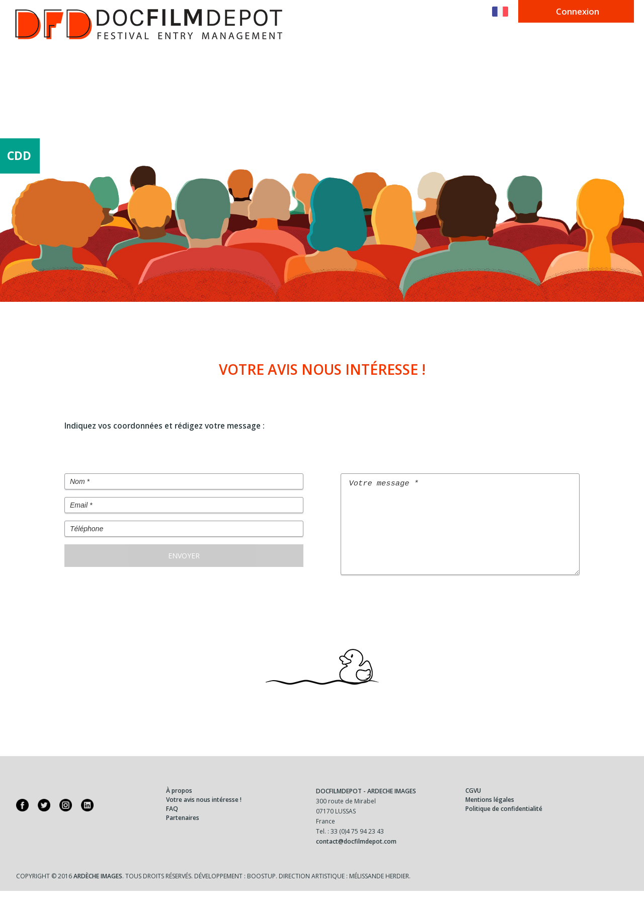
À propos (179, 805)
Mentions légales (489, 814)
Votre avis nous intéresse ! (204, 814)
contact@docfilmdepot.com (356, 856)
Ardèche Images (97, 891)
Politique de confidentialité (503, 823)
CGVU (473, 805)
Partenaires (182, 833)
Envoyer (184, 555)
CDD (19, 155)
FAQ (172, 823)
